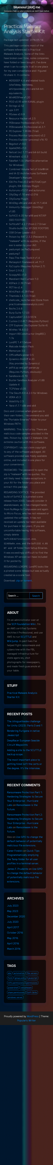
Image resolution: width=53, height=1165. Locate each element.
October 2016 (15, 931)
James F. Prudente (17, 868)
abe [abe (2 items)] (9, 972)
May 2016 (12, 937)
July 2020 (12, 921)
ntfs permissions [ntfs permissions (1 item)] (16, 982)
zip (18, 579)
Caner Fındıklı (15, 850)
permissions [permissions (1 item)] (31, 982)
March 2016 (13, 948)
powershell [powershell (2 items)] (13, 986)
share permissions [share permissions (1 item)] (16, 991)
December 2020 (16, 915)
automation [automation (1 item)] (19, 972)
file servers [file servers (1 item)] (32, 972)
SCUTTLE (26, 636)
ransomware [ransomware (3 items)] (26, 986)
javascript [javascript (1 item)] (32, 977)
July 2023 (12, 904)
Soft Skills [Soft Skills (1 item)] (32, 991)
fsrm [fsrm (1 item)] (10, 977)
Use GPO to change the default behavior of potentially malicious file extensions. (25, 840)
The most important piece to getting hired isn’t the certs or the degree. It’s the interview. (24, 763)
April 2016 (13, 942)
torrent (27, 579)
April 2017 (13, 926)
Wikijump (12, 640)
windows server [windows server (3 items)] (15, 996)
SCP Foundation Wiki (24, 623)
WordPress (33, 1015)
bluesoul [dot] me (26, 7)
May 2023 (12, 910)
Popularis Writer (26, 1019)
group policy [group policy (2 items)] (20, 977)
